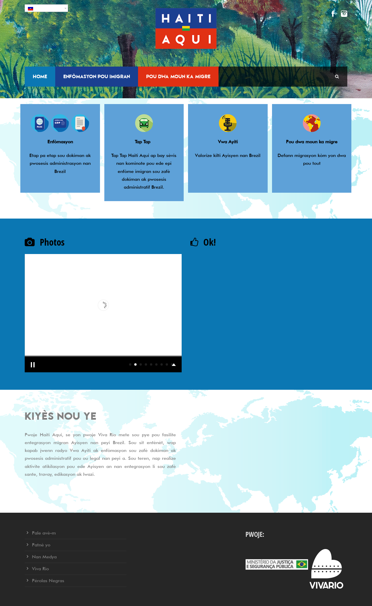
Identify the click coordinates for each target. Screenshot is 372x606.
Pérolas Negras (48, 580)
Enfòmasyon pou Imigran (96, 76)
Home (40, 76)
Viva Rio (40, 568)
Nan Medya (44, 556)
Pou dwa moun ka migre (178, 76)
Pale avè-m (44, 533)
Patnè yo (41, 545)
